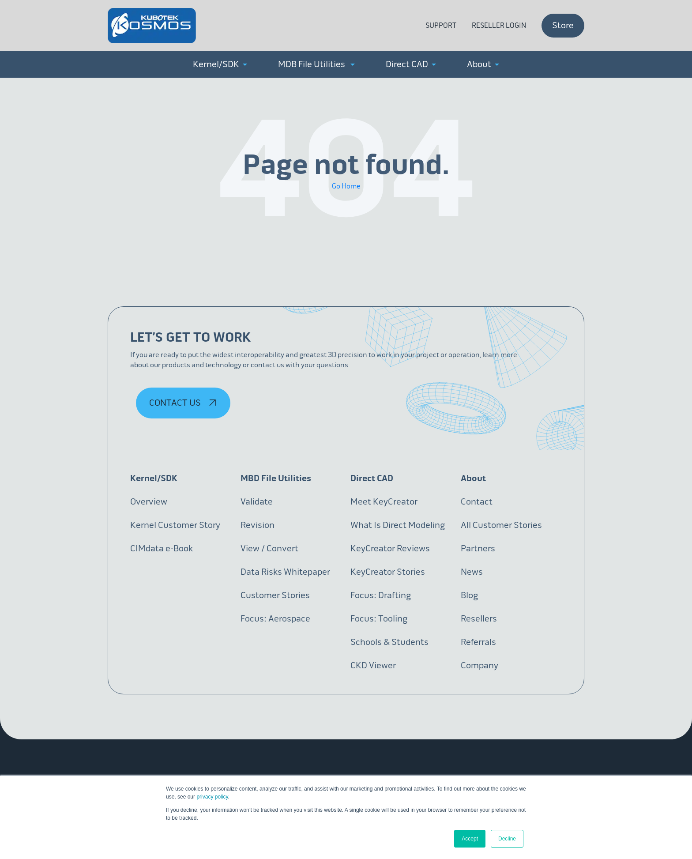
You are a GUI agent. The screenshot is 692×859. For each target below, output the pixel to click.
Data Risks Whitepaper (285, 572)
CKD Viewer (373, 665)
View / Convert (269, 548)
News (472, 572)
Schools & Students (389, 642)
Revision (258, 525)
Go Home (346, 186)
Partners (478, 548)
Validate (257, 502)
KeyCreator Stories (387, 572)
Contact (477, 502)
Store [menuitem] (563, 25)
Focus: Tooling (378, 619)
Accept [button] (470, 839)
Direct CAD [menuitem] (411, 64)
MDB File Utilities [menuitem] (316, 64)
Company (479, 665)
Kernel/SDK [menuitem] (220, 64)
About (473, 478)
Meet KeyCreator (383, 502)
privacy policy (212, 797)
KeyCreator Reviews (390, 548)
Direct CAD (371, 478)
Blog (469, 595)
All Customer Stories (501, 525)
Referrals (478, 642)
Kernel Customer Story (175, 525)
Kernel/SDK (153, 478)
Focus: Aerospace (275, 619)
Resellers (479, 619)
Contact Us (184, 402)
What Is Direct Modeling (397, 525)
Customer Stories (275, 595)
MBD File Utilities (276, 478)
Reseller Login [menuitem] (499, 25)
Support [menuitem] (440, 25)
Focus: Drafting (380, 595)
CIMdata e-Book (161, 548)
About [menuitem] (483, 64)
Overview (148, 502)
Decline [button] (507, 839)
